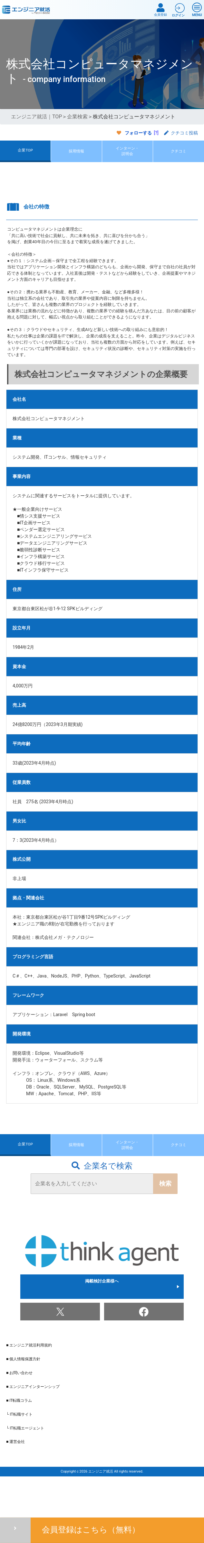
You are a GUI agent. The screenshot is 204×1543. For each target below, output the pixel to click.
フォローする (138, 132)
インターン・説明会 (127, 160)
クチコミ (178, 160)
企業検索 (77, 117)
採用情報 (76, 160)
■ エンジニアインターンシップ (33, 1424)
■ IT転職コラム (19, 1438)
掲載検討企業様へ (102, 1324)
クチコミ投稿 (181, 132)
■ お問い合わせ (19, 1411)
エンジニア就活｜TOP (36, 117)
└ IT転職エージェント (25, 1466)
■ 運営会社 (15, 1480)
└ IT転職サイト (19, 1452)
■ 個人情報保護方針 (23, 1397)
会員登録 (160, 9)
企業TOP (25, 160)
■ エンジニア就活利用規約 (29, 1383)
